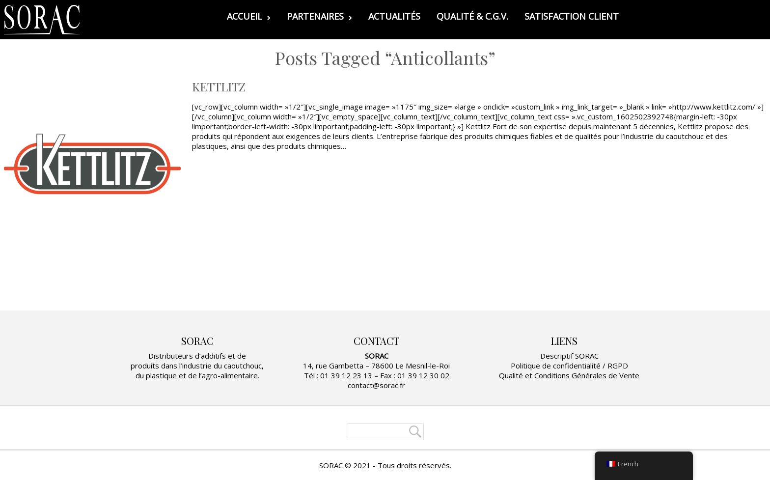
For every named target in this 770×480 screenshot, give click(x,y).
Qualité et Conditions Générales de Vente (569, 375)
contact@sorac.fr (376, 385)
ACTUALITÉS (394, 16)
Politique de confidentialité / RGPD (569, 365)
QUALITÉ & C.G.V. (472, 16)
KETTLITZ (219, 86)
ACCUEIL (249, 16)
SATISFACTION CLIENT (571, 16)
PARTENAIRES (319, 16)
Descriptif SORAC (569, 356)
